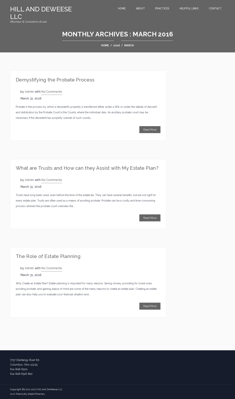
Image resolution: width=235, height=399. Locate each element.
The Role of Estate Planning (48, 256)
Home (122, 8)
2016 (116, 45)
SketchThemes (36, 394)
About (140, 8)
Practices (162, 8)
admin (29, 91)
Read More (149, 129)
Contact (215, 8)
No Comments (51, 91)
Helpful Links (189, 8)
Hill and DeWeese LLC (41, 12)
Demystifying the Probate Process (55, 80)
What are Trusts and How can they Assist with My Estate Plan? (87, 168)
